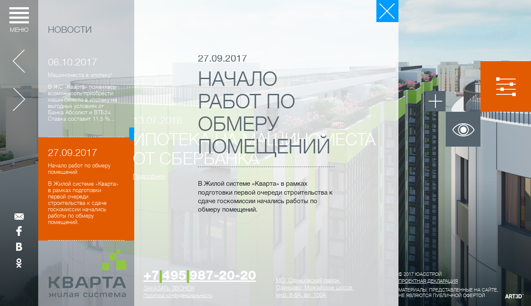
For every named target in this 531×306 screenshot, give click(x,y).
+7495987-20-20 (200, 276)
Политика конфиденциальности (178, 295)
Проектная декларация (428, 281)
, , (315, 287)
